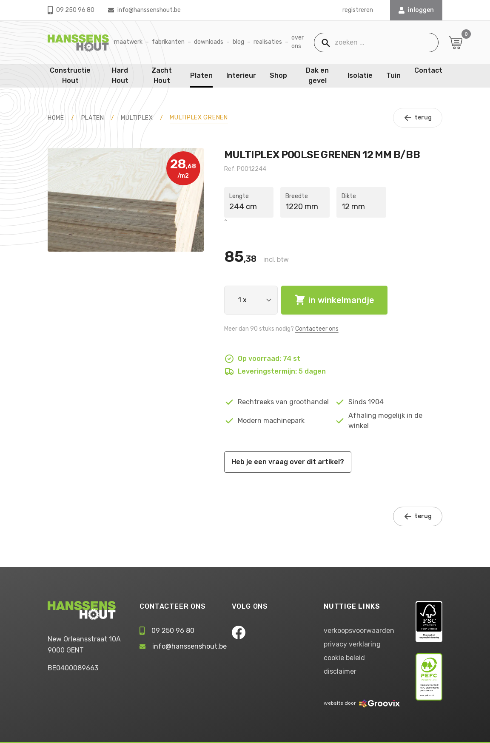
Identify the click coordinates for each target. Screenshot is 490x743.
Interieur (241, 75)
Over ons (297, 42)
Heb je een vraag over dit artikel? (287, 462)
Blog (238, 41)
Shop (278, 75)
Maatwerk (128, 41)
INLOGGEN (416, 10)
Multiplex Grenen (199, 117)
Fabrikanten (168, 41)
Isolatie (360, 75)
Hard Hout (120, 75)
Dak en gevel (317, 75)
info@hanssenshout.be (144, 10)
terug (418, 117)
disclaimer (340, 671)
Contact (428, 70)
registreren (357, 10)
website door (362, 703)
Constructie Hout (70, 75)
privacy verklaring (352, 644)
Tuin (393, 75)
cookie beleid (344, 658)
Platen (201, 75)
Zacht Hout (161, 75)
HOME (56, 118)
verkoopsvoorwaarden (359, 631)
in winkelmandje (334, 300)
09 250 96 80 (71, 10)
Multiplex (137, 118)
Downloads (208, 41)
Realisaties (268, 41)
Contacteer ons (317, 328)
